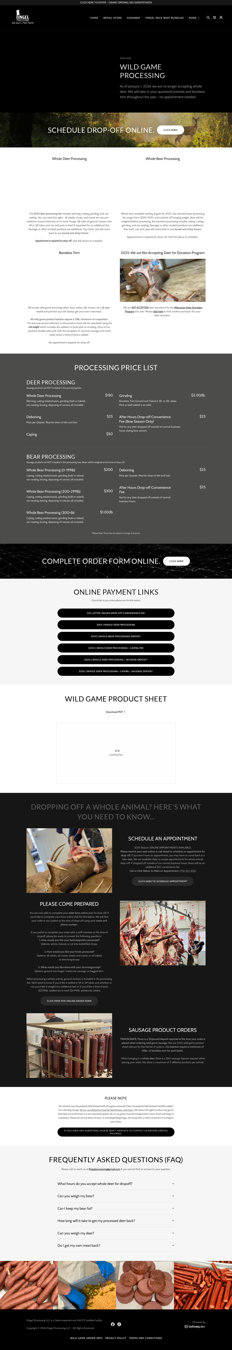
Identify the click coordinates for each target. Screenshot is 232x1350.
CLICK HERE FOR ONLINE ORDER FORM (69, 1000)
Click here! (176, 561)
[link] (23, 17)
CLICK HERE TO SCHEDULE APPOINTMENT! (162, 881)
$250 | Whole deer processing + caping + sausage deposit (116, 671)
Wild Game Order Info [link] (86, 1338)
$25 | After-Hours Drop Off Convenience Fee (116, 613)
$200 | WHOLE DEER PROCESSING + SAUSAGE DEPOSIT (116, 659)
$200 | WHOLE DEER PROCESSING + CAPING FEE (115, 648)
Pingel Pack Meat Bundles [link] (164, 17)
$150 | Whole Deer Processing (116, 624)
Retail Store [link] (112, 17)
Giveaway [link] (133, 17)
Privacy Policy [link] (115, 1338)
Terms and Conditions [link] (145, 1338)
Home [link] (94, 17)
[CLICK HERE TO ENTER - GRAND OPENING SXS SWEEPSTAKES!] (116, 3)
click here (158, 311)
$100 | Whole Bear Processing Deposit (116, 636)
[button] (194, 18)
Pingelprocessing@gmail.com (104, 1169)
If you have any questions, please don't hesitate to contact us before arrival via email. (116, 1132)
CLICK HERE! (171, 130)
